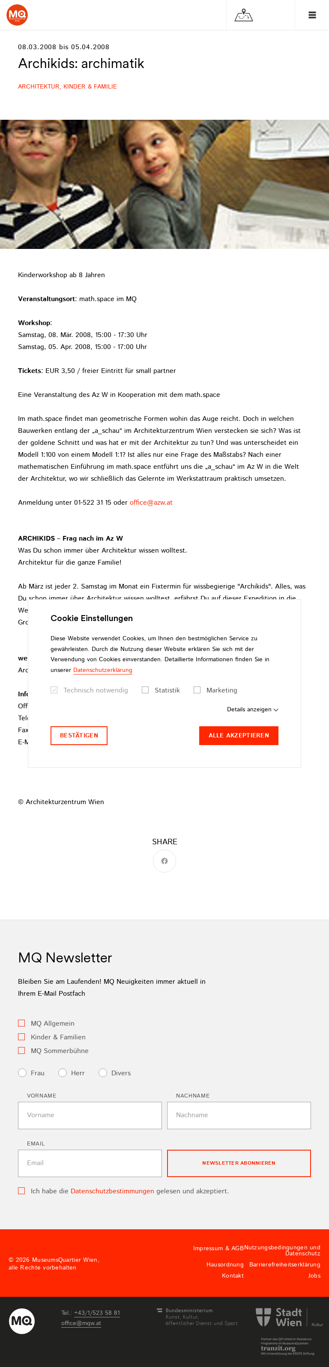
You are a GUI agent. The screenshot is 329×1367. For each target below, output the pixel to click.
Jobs (314, 1276)
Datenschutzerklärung (102, 670)
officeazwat (151, 503)
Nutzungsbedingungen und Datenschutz (282, 1251)
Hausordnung (225, 1265)
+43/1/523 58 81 (97, 1313)
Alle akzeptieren (239, 735)
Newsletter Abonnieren (238, 1163)
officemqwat (81, 1323)
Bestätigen (79, 735)
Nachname (192, 1096)
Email (36, 1144)
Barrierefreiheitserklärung (284, 1265)
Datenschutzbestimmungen (112, 1191)
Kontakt (233, 1276)
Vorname (42, 1096)
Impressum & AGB (218, 1249)
